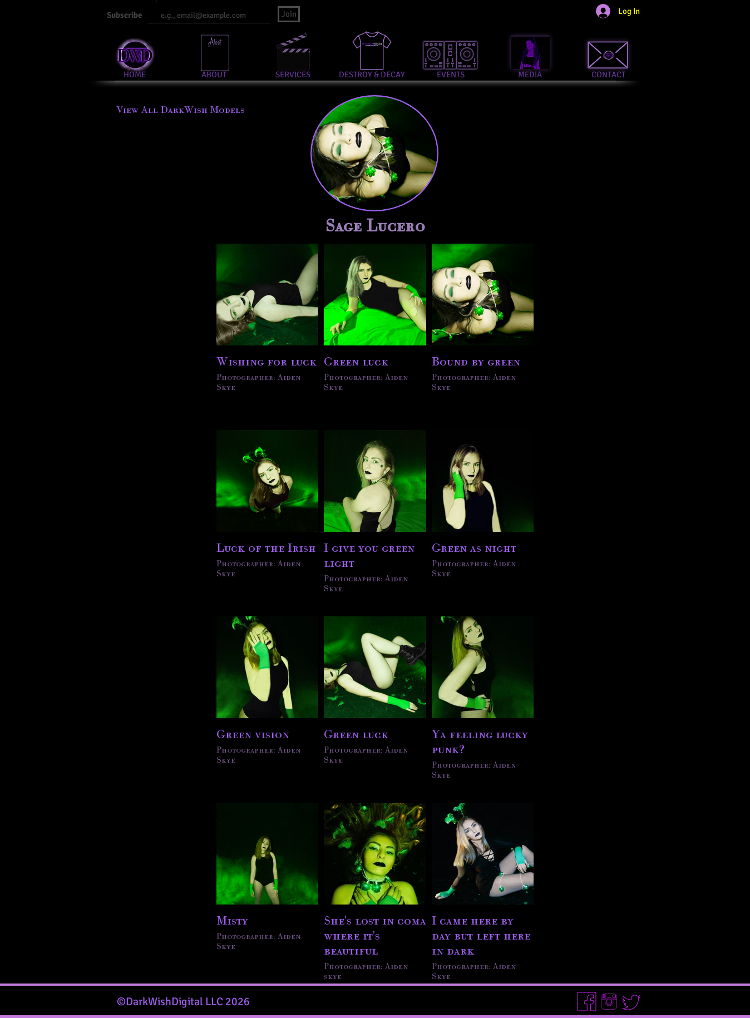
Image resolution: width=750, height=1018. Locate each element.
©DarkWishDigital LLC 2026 (183, 1002)
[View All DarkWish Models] (180, 109)
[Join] (289, 14)
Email (151, 1)
